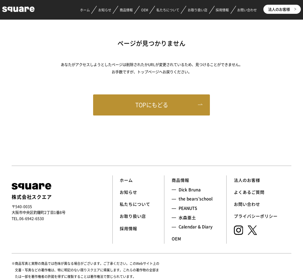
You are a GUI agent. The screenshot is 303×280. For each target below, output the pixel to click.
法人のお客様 (282, 9)
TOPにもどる (151, 105)
